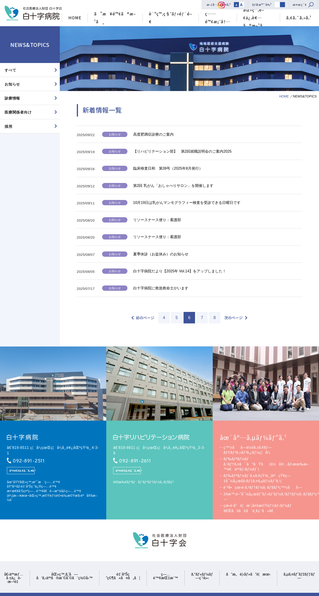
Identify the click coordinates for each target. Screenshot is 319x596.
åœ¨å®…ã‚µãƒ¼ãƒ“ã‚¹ (253, 437)
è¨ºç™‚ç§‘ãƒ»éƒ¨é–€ (170, 17)
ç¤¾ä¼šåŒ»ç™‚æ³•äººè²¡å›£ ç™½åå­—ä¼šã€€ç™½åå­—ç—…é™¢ (33, 13)
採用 (8, 126)
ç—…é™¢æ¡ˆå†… (217, 17)
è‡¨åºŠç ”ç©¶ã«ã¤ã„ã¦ (123, 576)
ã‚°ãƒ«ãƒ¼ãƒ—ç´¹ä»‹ (202, 576)
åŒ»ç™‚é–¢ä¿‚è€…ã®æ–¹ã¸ (256, 16)
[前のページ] (143, 317)
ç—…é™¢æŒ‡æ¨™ (165, 576)
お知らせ (12, 84)
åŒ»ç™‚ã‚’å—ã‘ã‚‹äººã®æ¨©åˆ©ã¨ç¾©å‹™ (64, 576)
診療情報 (12, 98)
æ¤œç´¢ (300, 4)
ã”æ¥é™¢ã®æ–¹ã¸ (115, 17)
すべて (10, 70)
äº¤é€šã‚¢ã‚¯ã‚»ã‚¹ (21, 471)
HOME (74, 17)
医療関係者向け (18, 112)
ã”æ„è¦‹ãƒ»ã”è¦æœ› (248, 574)
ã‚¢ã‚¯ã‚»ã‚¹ (298, 17)
